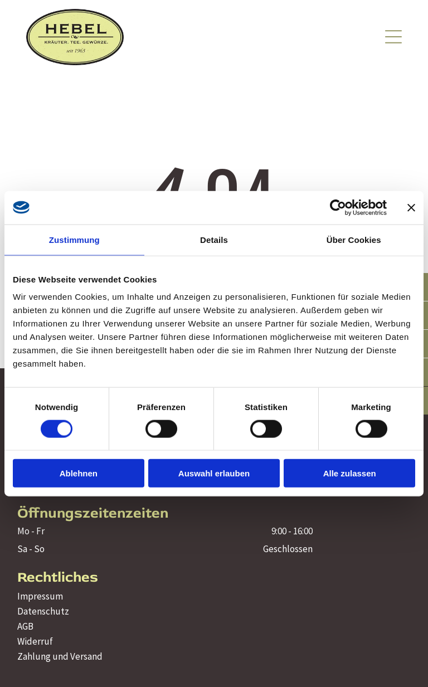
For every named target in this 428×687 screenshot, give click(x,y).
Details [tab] (214, 239)
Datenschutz (43, 611)
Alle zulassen (349, 473)
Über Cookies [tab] (354, 239)
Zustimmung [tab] (74, 239)
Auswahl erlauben (214, 473)
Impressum (40, 596)
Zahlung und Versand (60, 656)
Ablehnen (79, 473)
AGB (25, 626)
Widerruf (35, 641)
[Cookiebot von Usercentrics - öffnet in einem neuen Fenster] (338, 207)
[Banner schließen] (411, 207)
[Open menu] (393, 36)
